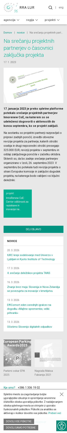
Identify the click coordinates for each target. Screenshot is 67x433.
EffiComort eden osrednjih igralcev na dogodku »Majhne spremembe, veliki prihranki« (29, 309)
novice (21, 32)
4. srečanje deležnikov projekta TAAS (28, 273)
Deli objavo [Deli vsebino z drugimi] (33, 229)
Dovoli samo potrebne (21, 427)
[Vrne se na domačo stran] (20, 7)
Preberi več (54, 413)
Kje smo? (9, 387)
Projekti (53, 19)
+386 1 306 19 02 (29, 387)
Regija (32, 19)
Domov (8, 32)
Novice (12, 241)
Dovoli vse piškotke (19, 421)
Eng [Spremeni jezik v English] (61, 7)
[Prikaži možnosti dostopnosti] (61, 425)
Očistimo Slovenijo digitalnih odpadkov (29, 326)
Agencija (12, 19)
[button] (18, 19)
